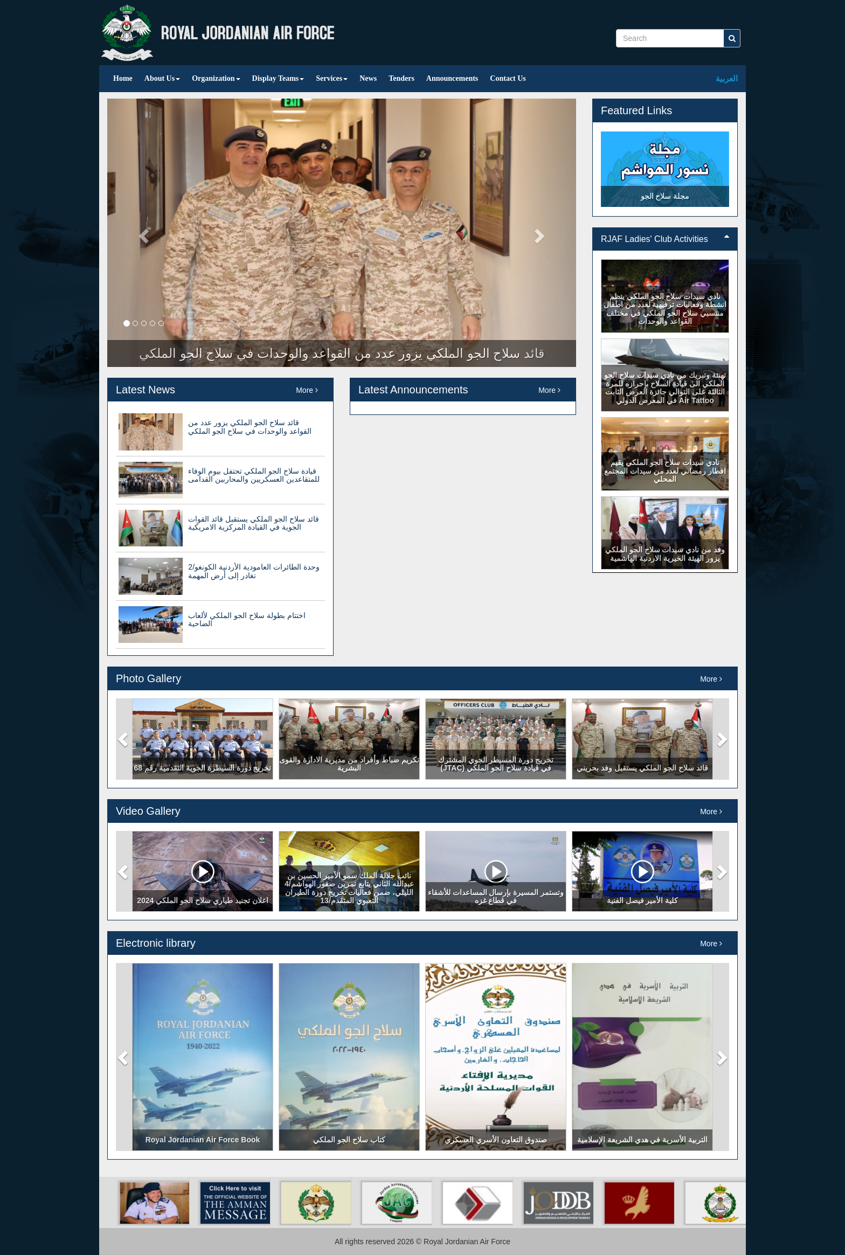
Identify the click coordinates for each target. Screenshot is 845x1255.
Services (332, 78)
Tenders (401, 78)
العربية (727, 78)
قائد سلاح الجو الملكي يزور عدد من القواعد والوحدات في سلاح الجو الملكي (249, 426)
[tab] (665, 239)
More (307, 390)
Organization (216, 78)
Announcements (452, 78)
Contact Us (508, 78)
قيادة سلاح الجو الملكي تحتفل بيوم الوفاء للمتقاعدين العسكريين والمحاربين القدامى (254, 475)
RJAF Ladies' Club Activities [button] (665, 239)
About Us (162, 78)
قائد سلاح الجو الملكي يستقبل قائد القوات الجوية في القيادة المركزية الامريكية (253, 523)
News (368, 78)
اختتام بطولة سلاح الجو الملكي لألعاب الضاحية (246, 619)
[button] (124, 739)
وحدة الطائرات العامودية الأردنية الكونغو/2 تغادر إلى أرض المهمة (253, 571)
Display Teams (278, 78)
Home (123, 78)
